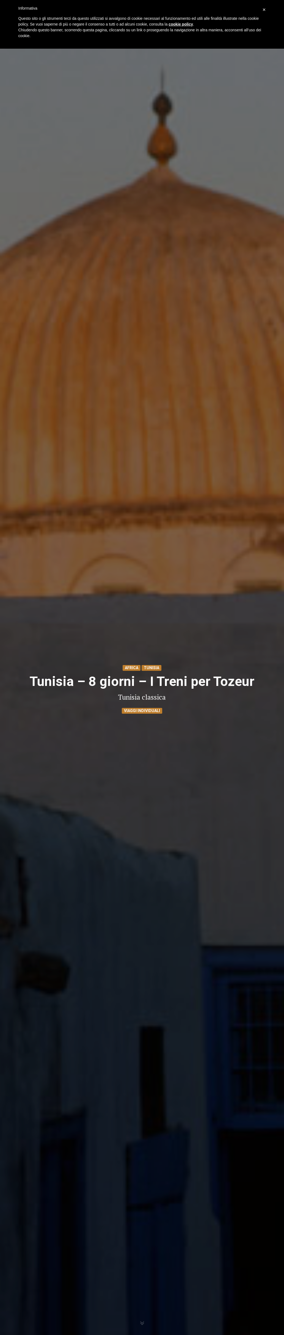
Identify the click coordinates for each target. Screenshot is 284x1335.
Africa (131, 668)
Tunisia (151, 668)
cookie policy (181, 24)
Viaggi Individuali (142, 710)
